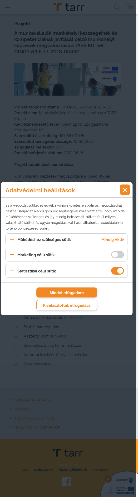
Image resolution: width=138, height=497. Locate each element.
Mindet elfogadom (67, 292)
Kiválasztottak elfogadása (66, 305)
